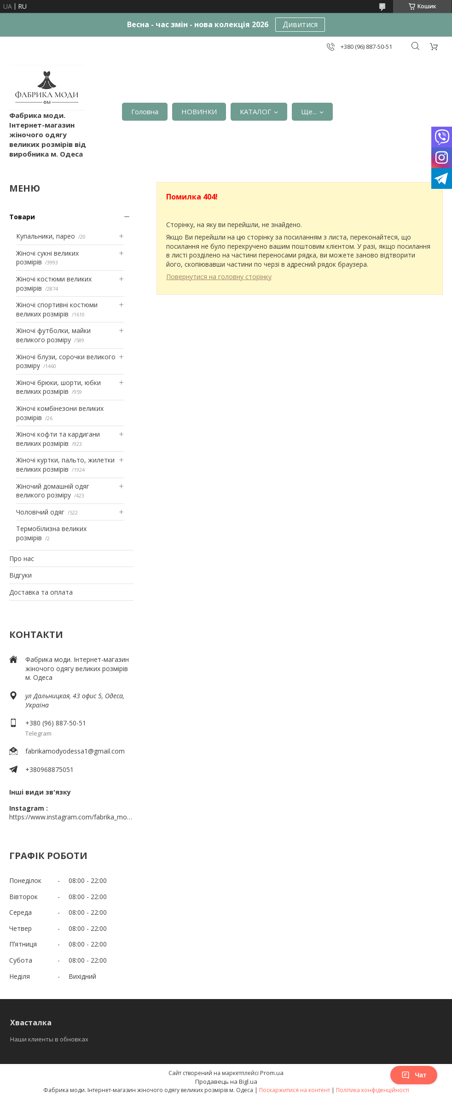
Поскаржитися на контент (294, 1090)
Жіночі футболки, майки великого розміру (53, 335)
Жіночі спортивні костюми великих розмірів (57, 309)
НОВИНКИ (199, 111)
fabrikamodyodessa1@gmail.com (75, 751)
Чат (413, 1075)
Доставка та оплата (41, 592)
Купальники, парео (45, 236)
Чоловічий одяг (40, 512)
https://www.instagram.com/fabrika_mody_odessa (71, 817)
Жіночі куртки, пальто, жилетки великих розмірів (65, 465)
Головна (144, 111)
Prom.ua (272, 1073)
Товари (22, 216)
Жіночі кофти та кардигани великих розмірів (58, 439)
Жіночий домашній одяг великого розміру (52, 491)
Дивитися (300, 24)
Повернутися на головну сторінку (219, 276)
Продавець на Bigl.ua (226, 1081)
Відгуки (20, 575)
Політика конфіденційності (372, 1090)
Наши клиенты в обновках (49, 1039)
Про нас (21, 558)
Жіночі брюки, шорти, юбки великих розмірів (58, 387)
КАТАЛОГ (255, 111)
